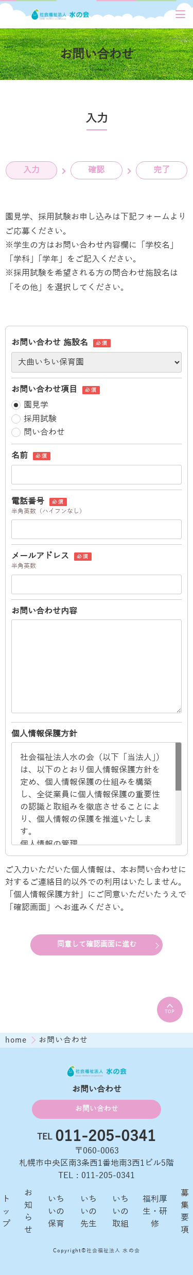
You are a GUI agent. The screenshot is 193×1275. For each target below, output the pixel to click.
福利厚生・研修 (155, 1212)
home (17, 1040)
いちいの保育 (56, 1212)
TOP (169, 1009)
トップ (6, 1212)
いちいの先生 (88, 1212)
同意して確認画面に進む (96, 944)
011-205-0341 (105, 1137)
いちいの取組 (120, 1212)
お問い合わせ (96, 1109)
